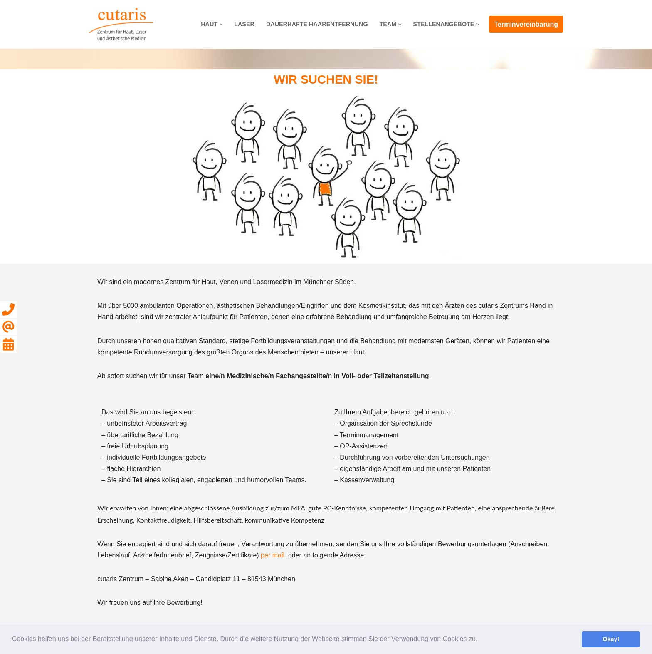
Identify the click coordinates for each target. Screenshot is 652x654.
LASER (244, 24)
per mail (272, 555)
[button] (480, 640)
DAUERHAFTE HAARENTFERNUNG (317, 24)
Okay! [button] (611, 639)
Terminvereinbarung (526, 24)
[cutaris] (121, 24)
